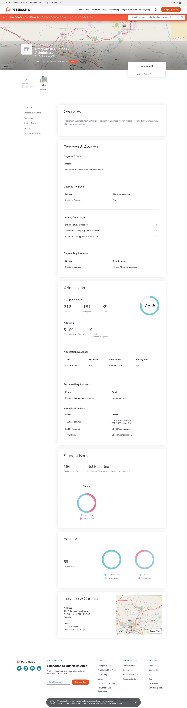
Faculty (27, 128)
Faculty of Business (50, 17)
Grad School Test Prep (107, 670)
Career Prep (114, 10)
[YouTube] (32, 668)
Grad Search (128, 670)
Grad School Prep (99, 10)
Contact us (56, 3)
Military (101, 679)
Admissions (29, 118)
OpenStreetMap (169, 22)
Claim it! (73, 61)
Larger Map (7, 66)
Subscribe (80, 682)
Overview (28, 107)
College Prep (83, 10)
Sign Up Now (171, 9)
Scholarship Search (131, 675)
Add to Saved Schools (146, 74)
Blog (8, 3)
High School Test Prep (106, 683)
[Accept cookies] (134, 702)
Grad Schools (16, 17)
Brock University (32, 17)
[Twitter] (19, 668)
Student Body (30, 123)
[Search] (155, 9)
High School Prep (129, 10)
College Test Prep (105, 666)
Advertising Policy (156, 688)
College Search (129, 666)
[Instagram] (39, 668)
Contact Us (153, 670)
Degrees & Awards (32, 112)
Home (4, 17)
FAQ (46, 3)
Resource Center (129, 679)
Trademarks (153, 683)
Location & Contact (32, 133)
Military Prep (144, 10)
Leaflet (155, 22)
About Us (152, 666)
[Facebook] (26, 668)
